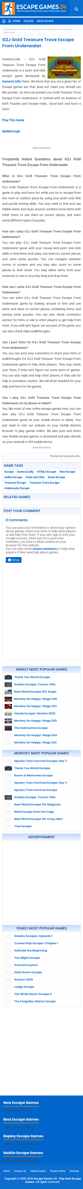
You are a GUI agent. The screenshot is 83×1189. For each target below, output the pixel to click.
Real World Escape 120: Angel (35, 692)
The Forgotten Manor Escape (35, 1001)
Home (14, 21)
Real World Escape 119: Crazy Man (38, 819)
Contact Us (20, 1171)
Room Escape (56, 477)
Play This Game (13, 120)
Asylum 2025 (23, 979)
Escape (29, 21)
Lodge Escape (24, 987)
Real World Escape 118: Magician (37, 804)
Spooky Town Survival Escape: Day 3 (40, 783)
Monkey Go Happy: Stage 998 (35, 699)
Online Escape (13, 477)
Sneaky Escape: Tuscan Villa (34, 684)
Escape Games (10, 29)
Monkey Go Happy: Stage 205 (35, 721)
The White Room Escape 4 (33, 994)
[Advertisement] (41, 881)
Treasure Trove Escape (44, 482)
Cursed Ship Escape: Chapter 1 (36, 943)
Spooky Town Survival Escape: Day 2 (40, 761)
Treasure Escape (15, 482)
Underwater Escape (16, 488)
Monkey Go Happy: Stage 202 (35, 742)
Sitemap (74, 1171)
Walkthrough (11, 131)
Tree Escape (23, 826)
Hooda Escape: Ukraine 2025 (34, 713)
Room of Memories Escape (33, 775)
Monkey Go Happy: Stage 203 (35, 706)
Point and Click (35, 477)
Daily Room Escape (28, 972)
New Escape (45, 21)
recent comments (45, 549)
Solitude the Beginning (30, 950)
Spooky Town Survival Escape (35, 790)
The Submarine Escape (31, 728)
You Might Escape (27, 958)
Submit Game (38, 1171)
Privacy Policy (57, 1171)
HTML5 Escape (46, 471)
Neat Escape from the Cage (34, 812)
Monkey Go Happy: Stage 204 (35, 735)
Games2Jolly (12, 81)
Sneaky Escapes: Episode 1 (33, 936)
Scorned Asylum (26, 965)
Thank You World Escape (32, 677)
